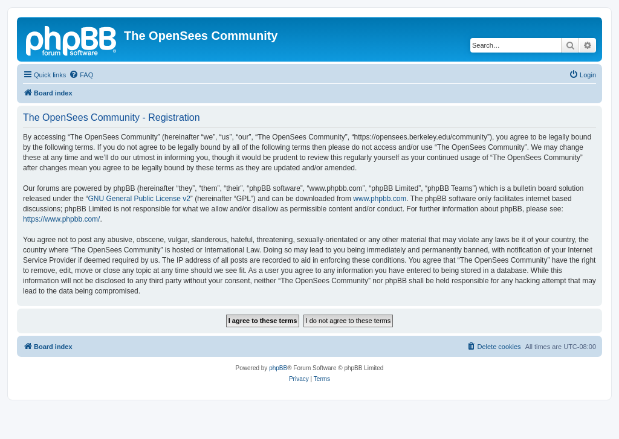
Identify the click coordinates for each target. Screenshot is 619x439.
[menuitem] (81, 75)
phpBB (278, 368)
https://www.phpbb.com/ (61, 219)
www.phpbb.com (379, 198)
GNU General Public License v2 (139, 198)
